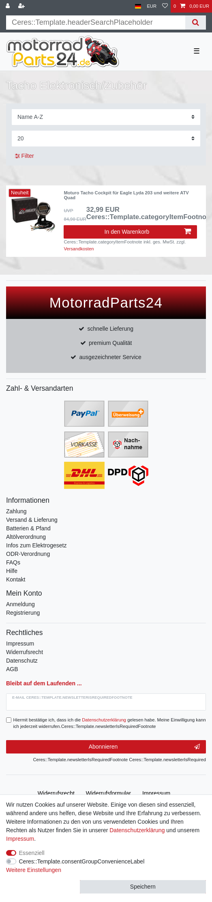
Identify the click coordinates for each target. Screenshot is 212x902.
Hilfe (11, 571)
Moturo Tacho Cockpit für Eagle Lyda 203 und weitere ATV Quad (126, 195)
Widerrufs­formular (108, 793)
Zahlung (16, 511)
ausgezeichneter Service (110, 357)
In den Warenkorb (148, 231)
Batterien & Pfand (28, 528)
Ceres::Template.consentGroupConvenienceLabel (82, 861)
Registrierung (23, 612)
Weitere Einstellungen (33, 870)
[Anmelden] (8, 6)
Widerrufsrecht (24, 652)
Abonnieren (144, 747)
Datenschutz (22, 660)
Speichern (143, 886)
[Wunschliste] (165, 6)
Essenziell (32, 853)
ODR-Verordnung (28, 554)
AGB (12, 669)
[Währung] (151, 6)
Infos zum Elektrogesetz (36, 545)
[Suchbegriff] (95, 22)
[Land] (138, 6)
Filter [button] (24, 156)
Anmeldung (20, 604)
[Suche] (195, 22)
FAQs (13, 562)
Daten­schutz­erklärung (137, 830)
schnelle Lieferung (110, 328)
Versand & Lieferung (32, 520)
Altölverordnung (26, 537)
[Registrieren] (22, 6)
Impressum (20, 643)
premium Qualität (110, 343)
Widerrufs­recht (56, 793)
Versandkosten (79, 248)
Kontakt (15, 579)
